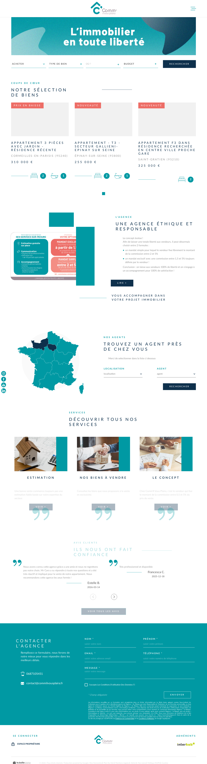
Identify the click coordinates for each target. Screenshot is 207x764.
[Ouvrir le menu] (193, 8)
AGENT (162, 354)
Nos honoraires (96, 748)
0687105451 (34, 659)
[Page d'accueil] (103, 9)
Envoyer (177, 680)
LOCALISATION (114, 354)
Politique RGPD (153, 748)
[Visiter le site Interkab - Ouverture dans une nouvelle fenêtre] (186, 729)
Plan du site (108, 748)
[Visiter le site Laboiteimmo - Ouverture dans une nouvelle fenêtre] (21, 748)
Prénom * (150, 624)
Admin (133, 748)
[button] (114, 582)
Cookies (165, 748)
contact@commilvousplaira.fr (44, 669)
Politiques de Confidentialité (124, 704)
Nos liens (142, 748)
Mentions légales (122, 748)
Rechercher (179, 372)
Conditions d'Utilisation (146, 704)
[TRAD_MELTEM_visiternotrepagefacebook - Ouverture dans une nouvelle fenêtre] (3, 379)
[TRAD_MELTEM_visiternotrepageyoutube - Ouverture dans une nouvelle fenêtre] (3, 385)
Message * (92, 653)
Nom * (89, 624)
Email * (90, 639)
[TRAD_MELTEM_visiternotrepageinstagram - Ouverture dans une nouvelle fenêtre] (3, 373)
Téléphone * (153, 639)
